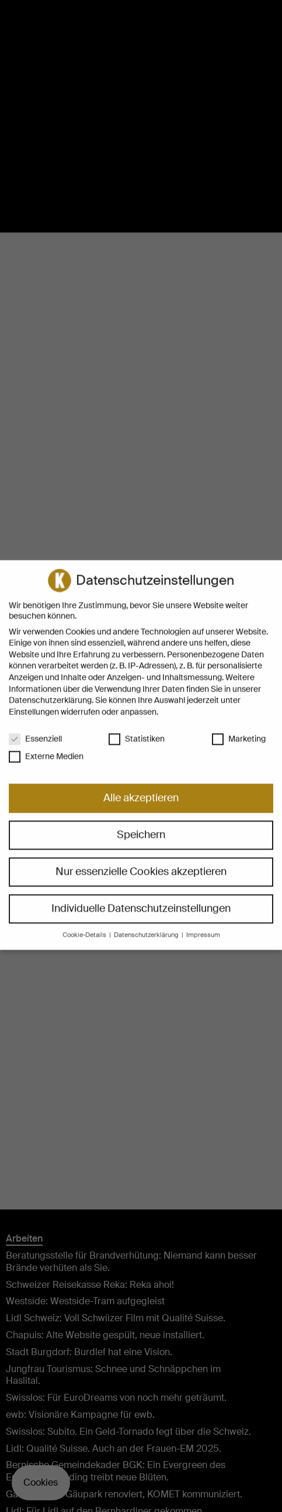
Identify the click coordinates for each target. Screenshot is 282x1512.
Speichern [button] (141, 824)
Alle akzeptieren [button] (141, 787)
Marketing (239, 728)
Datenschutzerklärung (50, 690)
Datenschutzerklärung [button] (147, 925)
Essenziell (35, 728)
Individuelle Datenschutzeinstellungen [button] (141, 898)
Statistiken (137, 728)
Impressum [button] (203, 925)
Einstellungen (34, 701)
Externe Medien (46, 746)
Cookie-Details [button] (85, 925)
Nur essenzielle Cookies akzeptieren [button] (141, 861)
